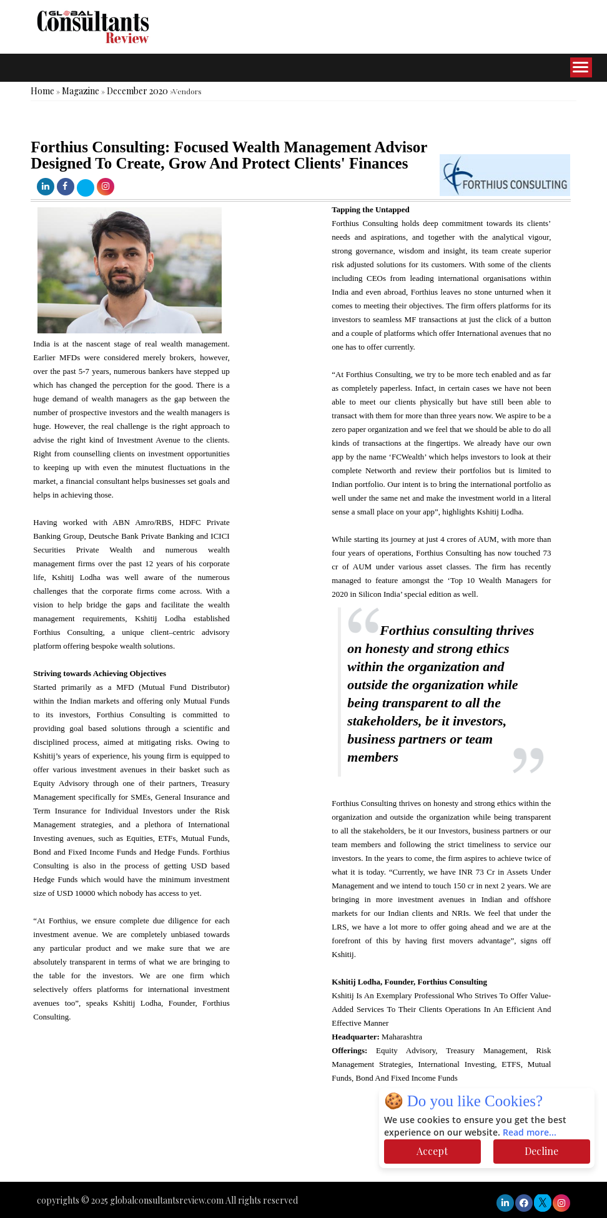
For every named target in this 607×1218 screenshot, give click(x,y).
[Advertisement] (227, 1144)
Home (42, 91)
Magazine (80, 91)
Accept (432, 1150)
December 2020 (137, 91)
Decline (541, 1150)
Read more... (529, 1132)
